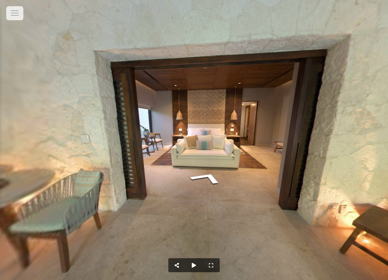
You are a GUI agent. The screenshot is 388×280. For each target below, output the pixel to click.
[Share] (176, 265)
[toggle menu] (14, 13)
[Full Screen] (211, 265)
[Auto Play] (194, 265)
